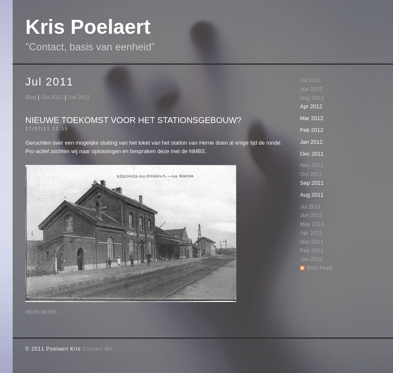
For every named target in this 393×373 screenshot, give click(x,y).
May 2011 (312, 224)
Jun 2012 (311, 89)
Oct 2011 (52, 97)
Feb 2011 (311, 250)
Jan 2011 (311, 259)
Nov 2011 (312, 165)
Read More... (42, 312)
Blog (30, 97)
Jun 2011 (79, 97)
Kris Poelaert (87, 27)
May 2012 (312, 98)
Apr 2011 (311, 233)
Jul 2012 (310, 80)
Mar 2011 (311, 242)
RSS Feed (319, 268)
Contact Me (97, 349)
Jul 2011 (310, 206)
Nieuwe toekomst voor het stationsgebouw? (133, 120)
